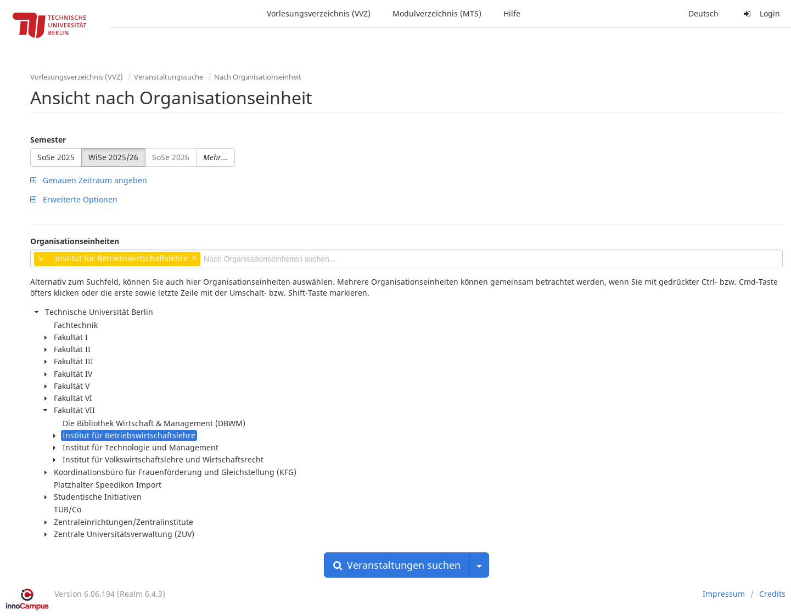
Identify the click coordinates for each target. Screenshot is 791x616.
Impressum (724, 594)
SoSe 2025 (56, 157)
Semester (48, 139)
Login (760, 13)
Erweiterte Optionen (73, 199)
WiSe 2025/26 (113, 157)
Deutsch (703, 13)
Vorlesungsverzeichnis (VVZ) (319, 13)
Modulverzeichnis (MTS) (436, 13)
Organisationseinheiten (74, 241)
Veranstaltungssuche (168, 77)
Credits (772, 594)
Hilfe (511, 13)
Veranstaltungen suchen (397, 565)
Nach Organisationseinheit (257, 77)
